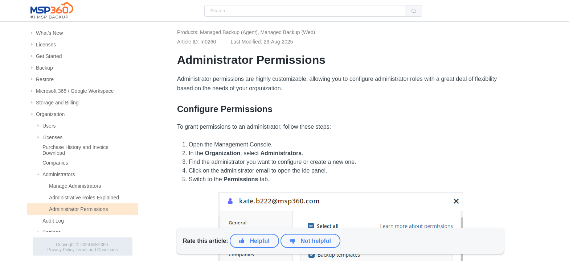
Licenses (46, 44)
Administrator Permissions (78, 209)
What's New (49, 33)
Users (49, 126)
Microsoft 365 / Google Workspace (75, 91)
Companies (55, 163)
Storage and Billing (57, 102)
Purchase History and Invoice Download (75, 150)
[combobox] (304, 11)
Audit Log (53, 221)
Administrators (58, 174)
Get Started (49, 56)
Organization (50, 114)
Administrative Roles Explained (84, 197)
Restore (45, 79)
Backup (44, 68)
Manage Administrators (75, 186)
